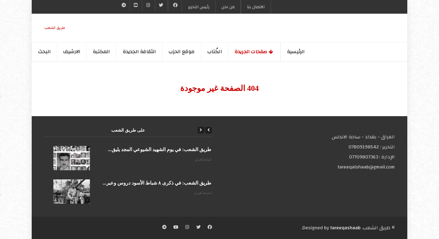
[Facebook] (175, 6)
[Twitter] (161, 6)
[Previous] (208, 130)
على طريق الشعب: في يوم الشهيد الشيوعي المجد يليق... (164, 149)
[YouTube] (136, 6)
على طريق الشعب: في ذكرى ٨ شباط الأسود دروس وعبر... (162, 182)
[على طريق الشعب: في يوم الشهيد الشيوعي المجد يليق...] (71, 158)
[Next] (201, 130)
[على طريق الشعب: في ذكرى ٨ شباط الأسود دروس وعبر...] (71, 191)
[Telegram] (124, 6)
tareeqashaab (345, 227)
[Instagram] (187, 227)
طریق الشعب (54, 28)
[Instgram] (148, 6)
